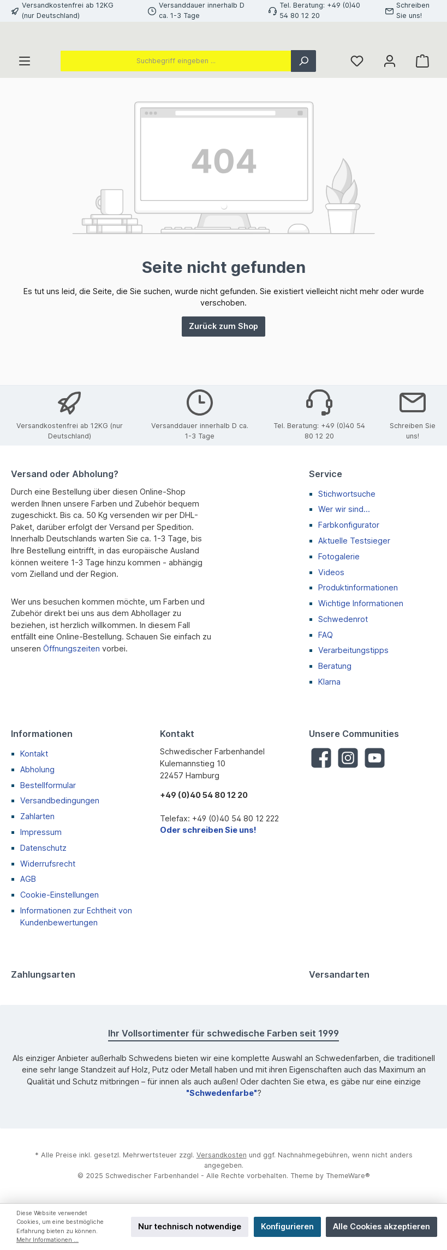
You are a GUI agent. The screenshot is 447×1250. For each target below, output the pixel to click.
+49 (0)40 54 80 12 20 (204, 795)
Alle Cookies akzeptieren (381, 1226)
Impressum (41, 832)
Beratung (334, 666)
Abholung (37, 769)
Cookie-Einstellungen (59, 894)
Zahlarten (37, 816)
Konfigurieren (287, 1226)
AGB (28, 879)
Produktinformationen (358, 588)
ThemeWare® (348, 1176)
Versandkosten (221, 1155)
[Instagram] (348, 758)
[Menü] (24, 110)
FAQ (325, 634)
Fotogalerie (339, 556)
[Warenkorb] (422, 110)
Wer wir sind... (344, 509)
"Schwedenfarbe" (221, 1093)
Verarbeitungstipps (353, 650)
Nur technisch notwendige (189, 1226)
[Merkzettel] (357, 110)
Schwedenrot (343, 619)
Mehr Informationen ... (47, 1239)
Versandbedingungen (59, 801)
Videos (331, 572)
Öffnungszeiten (71, 648)
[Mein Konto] (389, 110)
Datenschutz (43, 847)
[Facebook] (321, 758)
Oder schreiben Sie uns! (208, 830)
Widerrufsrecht (47, 863)
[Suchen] (303, 109)
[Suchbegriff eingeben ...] (175, 109)
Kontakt (34, 753)
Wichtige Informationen (360, 603)
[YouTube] (374, 758)
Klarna (329, 681)
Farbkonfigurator (348, 524)
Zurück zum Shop (223, 374)
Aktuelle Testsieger (354, 540)
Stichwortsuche (347, 493)
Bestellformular (48, 785)
